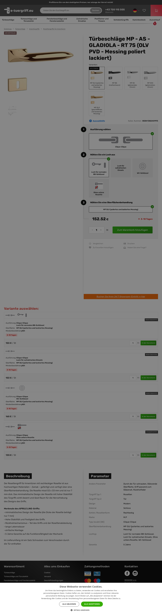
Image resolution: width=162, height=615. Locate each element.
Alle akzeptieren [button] (92, 604)
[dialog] (81, 307)
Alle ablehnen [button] (69, 604)
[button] (81, 610)
